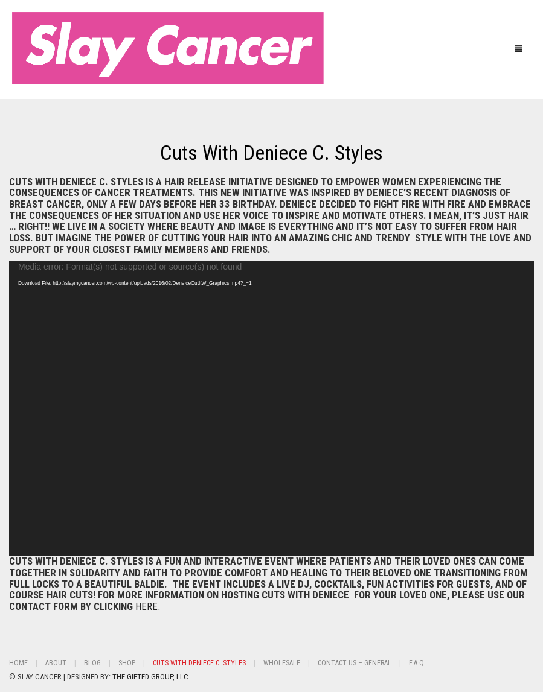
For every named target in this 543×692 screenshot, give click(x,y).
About (55, 663)
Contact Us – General (354, 663)
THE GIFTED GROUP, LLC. (151, 676)
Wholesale (281, 663)
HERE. (148, 606)
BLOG (92, 663)
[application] (271, 408)
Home (18, 663)
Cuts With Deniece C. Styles (271, 153)
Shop (126, 663)
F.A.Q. (417, 663)
